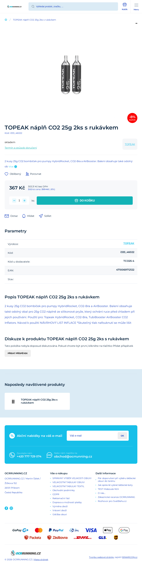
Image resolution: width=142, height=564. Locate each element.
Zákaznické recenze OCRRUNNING (116, 497)
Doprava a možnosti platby (67, 502)
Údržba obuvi (59, 514)
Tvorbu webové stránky (101, 557)
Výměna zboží (60, 506)
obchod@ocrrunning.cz (73, 456)
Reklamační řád (60, 498)
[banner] (14, 6)
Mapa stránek (41, 559)
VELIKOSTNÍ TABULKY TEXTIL (68, 486)
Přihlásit (122, 435)
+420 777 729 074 (29, 456)
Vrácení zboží (59, 510)
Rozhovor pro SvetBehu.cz (112, 501)
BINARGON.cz (129, 557)
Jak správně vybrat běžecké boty (115, 485)
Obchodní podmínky (63, 490)
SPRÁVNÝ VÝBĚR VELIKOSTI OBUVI (71, 478)
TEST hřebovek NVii (108, 489)
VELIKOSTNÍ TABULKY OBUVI (68, 482)
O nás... (101, 493)
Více (11, 166)
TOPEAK (130, 144)
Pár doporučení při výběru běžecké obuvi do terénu (116, 479)
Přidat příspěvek (18, 353)
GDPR (55, 494)
